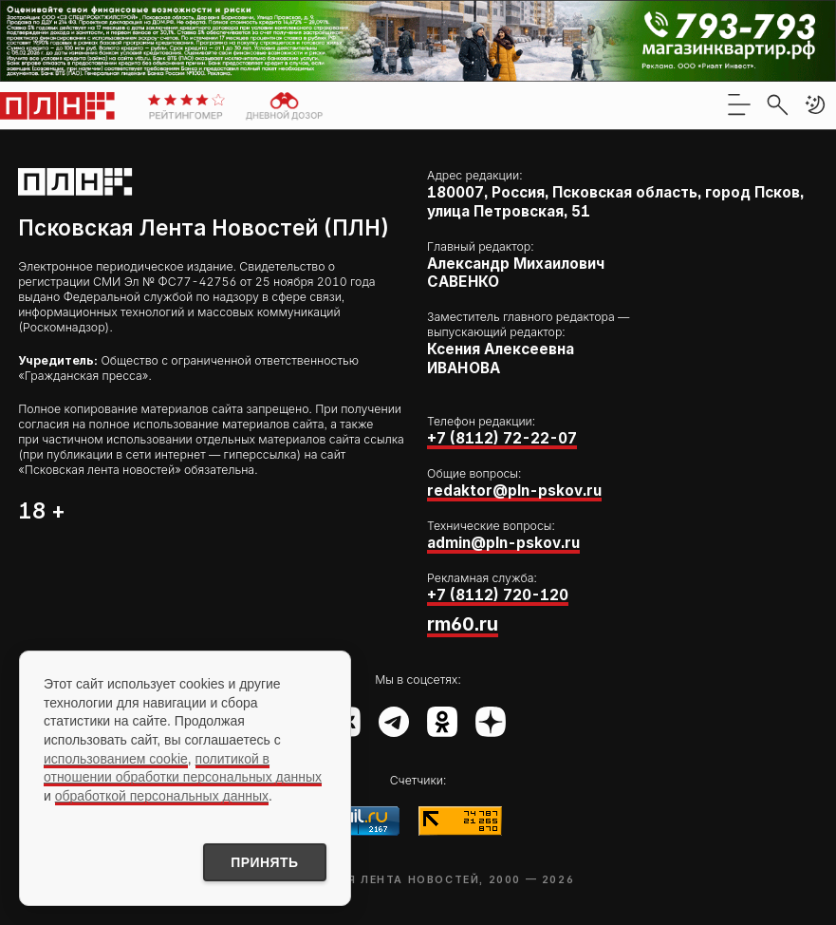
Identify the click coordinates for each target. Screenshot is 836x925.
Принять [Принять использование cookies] (264, 862)
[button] (815, 104)
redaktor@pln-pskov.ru (514, 490)
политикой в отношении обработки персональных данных (183, 767)
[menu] (739, 104)
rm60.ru (462, 624)
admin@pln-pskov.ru (503, 543)
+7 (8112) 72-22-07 (502, 438)
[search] (777, 104)
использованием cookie (116, 757)
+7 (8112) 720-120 (497, 595)
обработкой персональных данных (162, 794)
